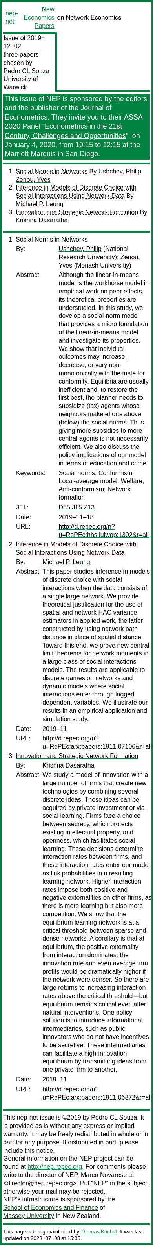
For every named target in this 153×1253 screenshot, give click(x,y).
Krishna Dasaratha (42, 220)
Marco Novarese (104, 1175)
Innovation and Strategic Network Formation (77, 212)
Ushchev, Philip (119, 171)
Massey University (28, 1215)
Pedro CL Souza (26, 71)
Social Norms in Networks (51, 171)
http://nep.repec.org (54, 1166)
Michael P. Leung (40, 204)
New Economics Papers (39, 17)
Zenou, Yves (33, 179)
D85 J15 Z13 (77, 507)
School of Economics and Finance (50, 1207)
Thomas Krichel (98, 1232)
